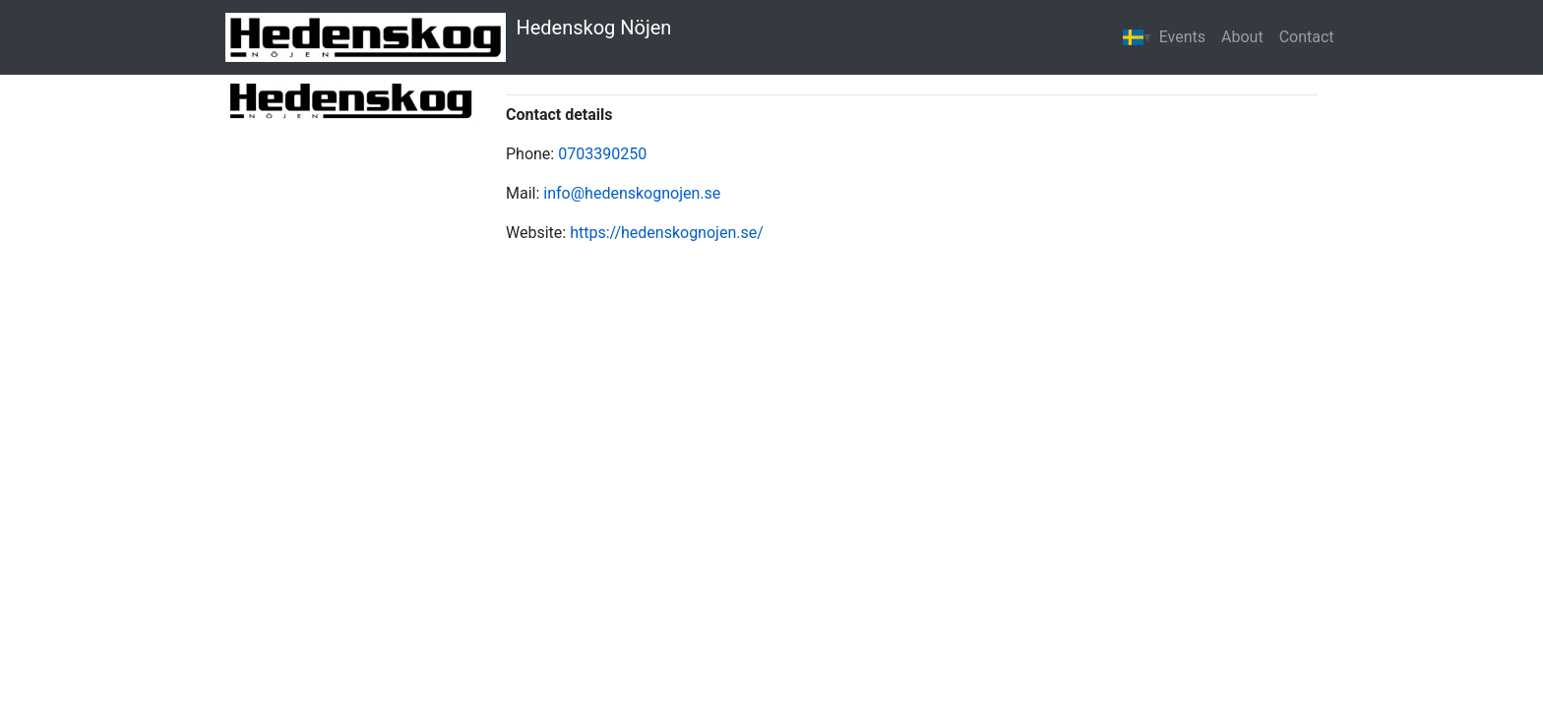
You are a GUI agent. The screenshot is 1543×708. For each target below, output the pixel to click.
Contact (1306, 37)
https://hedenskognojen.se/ (667, 232)
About (1242, 37)
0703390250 (602, 154)
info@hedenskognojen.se (631, 193)
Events (1182, 37)
